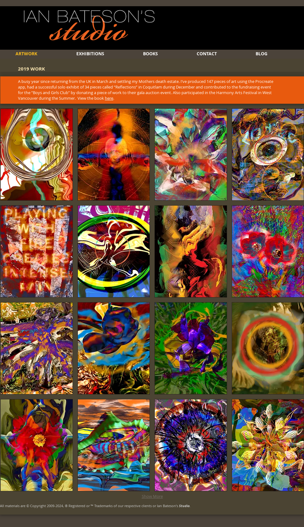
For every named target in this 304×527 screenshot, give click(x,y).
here (109, 98)
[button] (36, 154)
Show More (152, 496)
